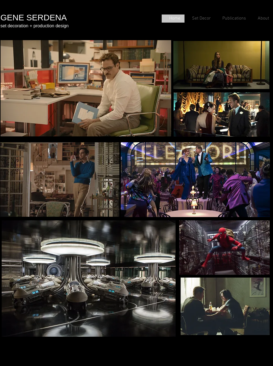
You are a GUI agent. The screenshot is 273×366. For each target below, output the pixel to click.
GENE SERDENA (34, 17)
